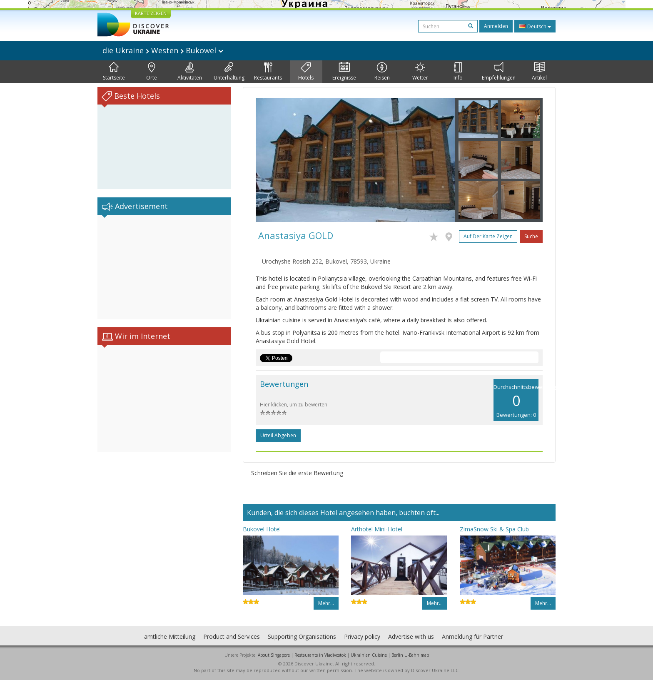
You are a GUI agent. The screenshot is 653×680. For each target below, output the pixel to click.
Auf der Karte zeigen (488, 236)
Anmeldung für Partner (472, 636)
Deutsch (535, 26)
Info (458, 71)
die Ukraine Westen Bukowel (162, 50)
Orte (151, 71)
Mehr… (326, 603)
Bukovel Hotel (262, 529)
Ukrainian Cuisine (369, 655)
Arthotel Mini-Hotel (376, 529)
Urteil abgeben (278, 435)
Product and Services (231, 636)
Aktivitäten (189, 71)
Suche (531, 236)
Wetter (420, 71)
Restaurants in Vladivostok (320, 655)
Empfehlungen (499, 71)
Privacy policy (362, 636)
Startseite (114, 71)
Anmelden (496, 26)
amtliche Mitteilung (169, 636)
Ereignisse (344, 71)
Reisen (382, 71)
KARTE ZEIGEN (151, 13)
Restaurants (268, 71)
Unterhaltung (229, 71)
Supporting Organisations (302, 636)
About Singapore (274, 655)
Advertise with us (411, 636)
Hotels (306, 71)
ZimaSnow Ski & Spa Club (494, 529)
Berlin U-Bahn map (410, 655)
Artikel (539, 71)
